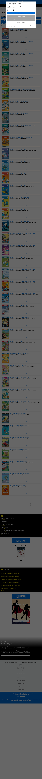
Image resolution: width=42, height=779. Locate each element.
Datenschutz (33, 25)
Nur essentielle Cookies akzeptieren (21, 19)
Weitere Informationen (21, 22)
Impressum (28, 25)
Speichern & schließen (21, 16)
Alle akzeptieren (21, 13)
